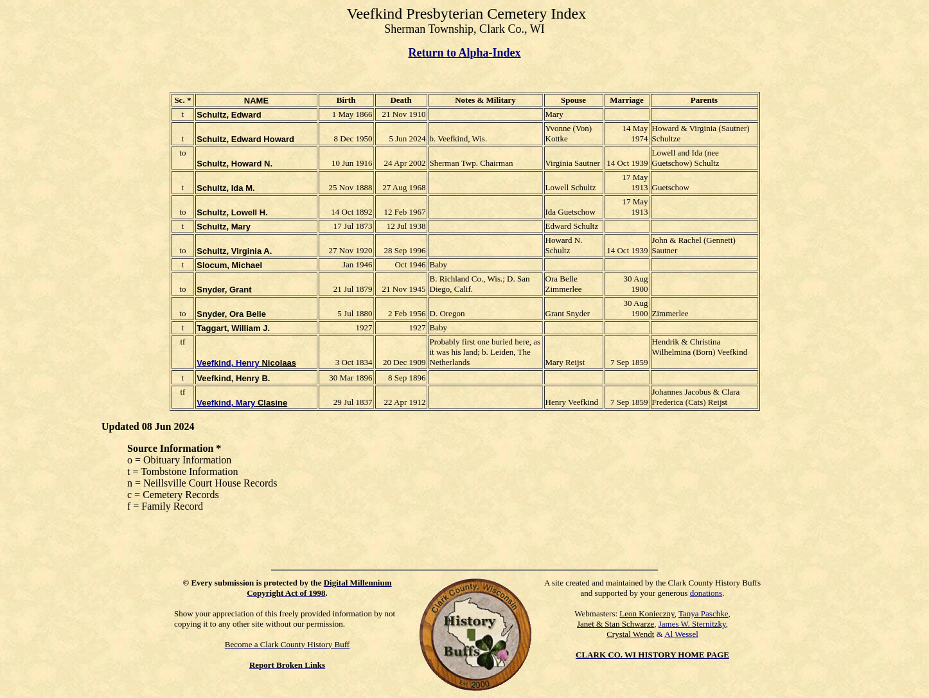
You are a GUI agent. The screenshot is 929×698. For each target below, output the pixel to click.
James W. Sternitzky (692, 624)
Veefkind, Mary (226, 402)
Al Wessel (681, 634)
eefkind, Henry (231, 363)
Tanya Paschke (703, 613)
